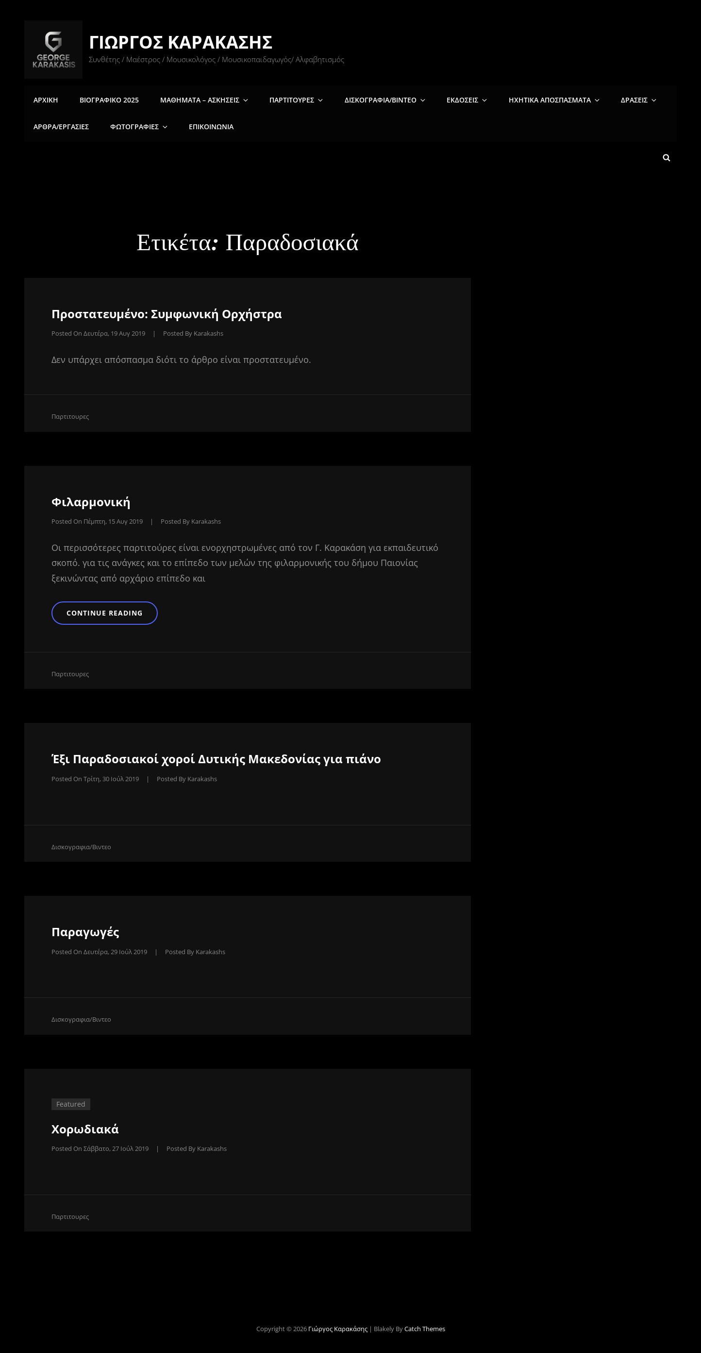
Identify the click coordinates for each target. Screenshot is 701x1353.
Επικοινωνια (206, 126)
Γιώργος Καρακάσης (181, 42)
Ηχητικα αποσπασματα (538, 98)
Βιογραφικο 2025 (106, 98)
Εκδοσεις (454, 98)
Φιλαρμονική (91, 499)
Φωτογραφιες (137, 126)
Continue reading (118, 610)
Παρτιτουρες (289, 98)
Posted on (98, 330)
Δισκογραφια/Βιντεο (375, 98)
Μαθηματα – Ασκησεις (200, 98)
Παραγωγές (85, 930)
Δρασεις (619, 98)
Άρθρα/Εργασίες (60, 126)
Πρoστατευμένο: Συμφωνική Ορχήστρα (166, 311)
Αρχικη (45, 98)
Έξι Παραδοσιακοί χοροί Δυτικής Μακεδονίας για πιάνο (216, 758)
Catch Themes (424, 1326)
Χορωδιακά (85, 1127)
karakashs (208, 330)
